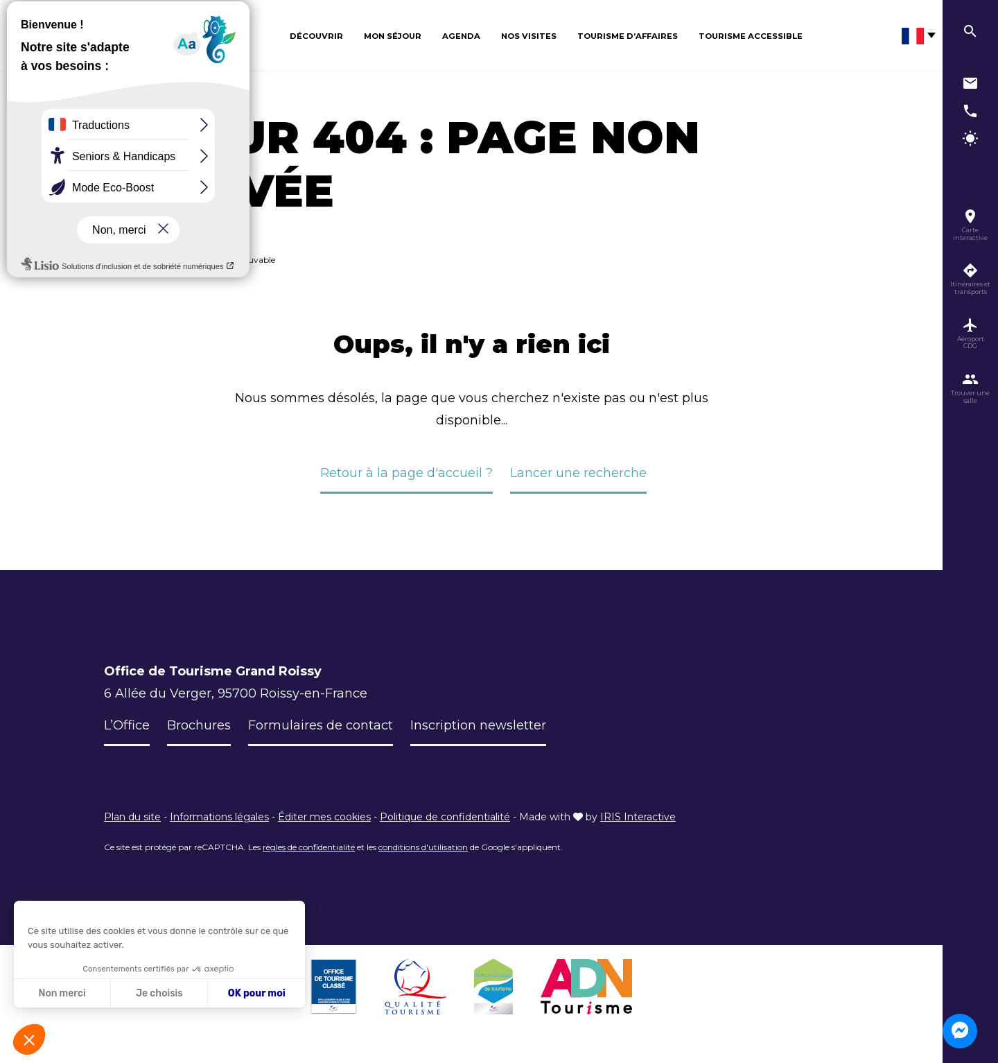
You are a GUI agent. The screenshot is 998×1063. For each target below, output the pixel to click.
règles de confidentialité (309, 847)
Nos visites (529, 36)
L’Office (127, 725)
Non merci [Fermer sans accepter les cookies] (61, 993)
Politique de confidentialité (445, 817)
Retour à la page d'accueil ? (406, 473)
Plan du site (132, 817)
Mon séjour (392, 36)
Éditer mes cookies (324, 817)
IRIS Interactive (638, 817)
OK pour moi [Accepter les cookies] (257, 993)
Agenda (461, 36)
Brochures (199, 725)
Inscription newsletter (478, 725)
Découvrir (316, 36)
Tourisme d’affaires (627, 36)
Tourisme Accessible (751, 36)
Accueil (118, 259)
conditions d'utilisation (423, 847)
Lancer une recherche (578, 473)
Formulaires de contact (320, 725)
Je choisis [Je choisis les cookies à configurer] (159, 993)
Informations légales (219, 817)
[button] (29, 1039)
